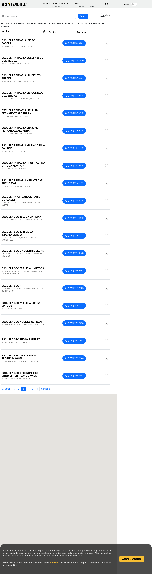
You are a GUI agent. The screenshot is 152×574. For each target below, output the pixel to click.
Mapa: (127, 4)
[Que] (56, 3)
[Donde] (87, 3)
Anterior (6, 389)
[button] (105, 15)
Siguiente (45, 389)
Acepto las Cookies (131, 559)
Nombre (24, 31)
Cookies (54, 562)
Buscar (83, 16)
